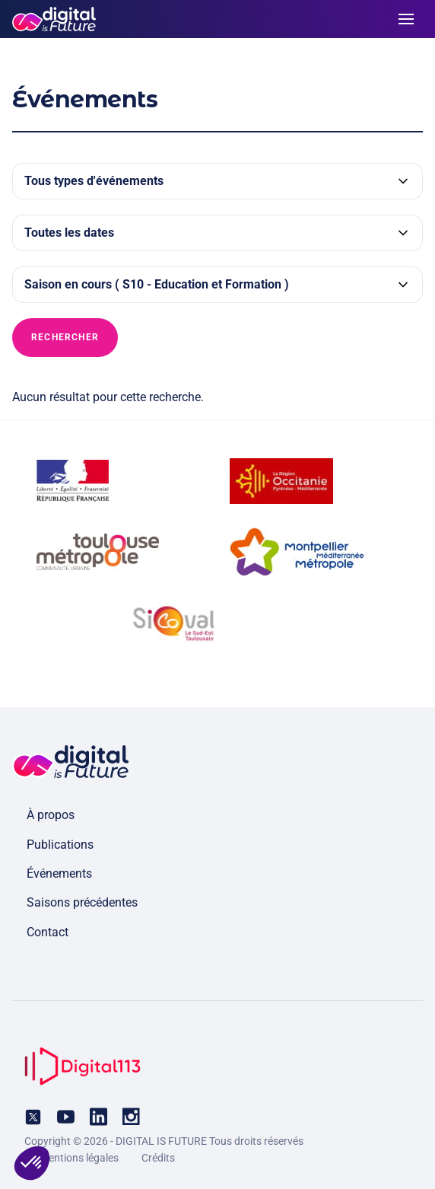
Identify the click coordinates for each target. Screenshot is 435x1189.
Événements (59, 873)
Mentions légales (79, 1158)
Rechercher (65, 337)
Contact (47, 932)
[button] (32, 1163)
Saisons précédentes (82, 902)
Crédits (158, 1158)
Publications (60, 844)
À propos (51, 815)
